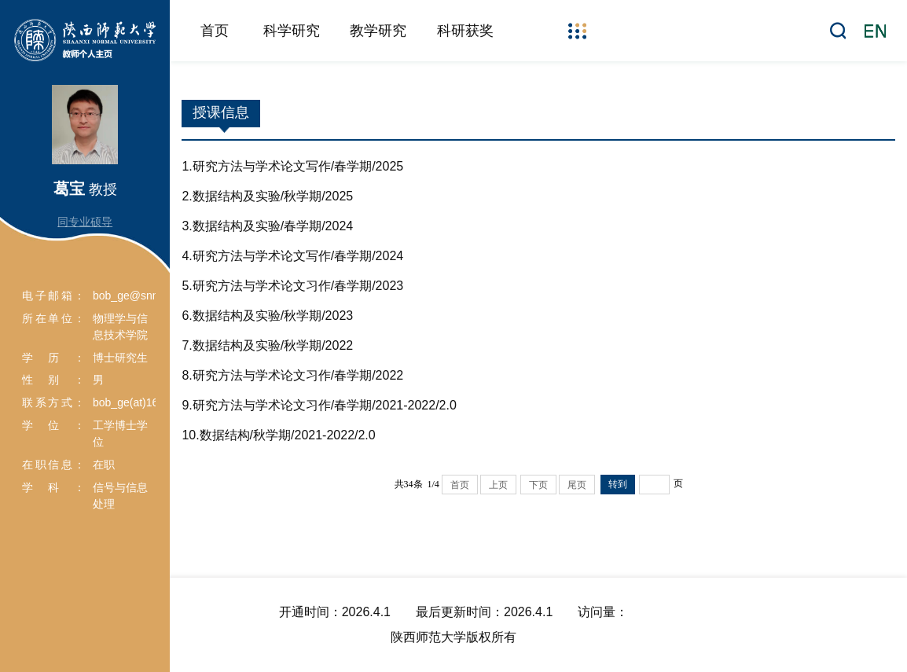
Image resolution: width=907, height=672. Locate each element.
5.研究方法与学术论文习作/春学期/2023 (292, 285)
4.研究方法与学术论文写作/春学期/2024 (292, 256)
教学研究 (378, 31)
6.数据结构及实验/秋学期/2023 (267, 315)
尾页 (576, 484)
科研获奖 (465, 31)
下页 (538, 484)
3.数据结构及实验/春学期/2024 (267, 226)
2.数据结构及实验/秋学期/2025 (267, 196)
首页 (214, 31)
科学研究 (291, 31)
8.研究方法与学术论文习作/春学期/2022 (292, 375)
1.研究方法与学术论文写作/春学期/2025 (292, 166)
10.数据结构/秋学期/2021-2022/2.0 (278, 435)
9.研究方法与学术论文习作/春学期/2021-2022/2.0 (319, 405)
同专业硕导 (84, 221)
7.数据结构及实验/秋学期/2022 (267, 345)
